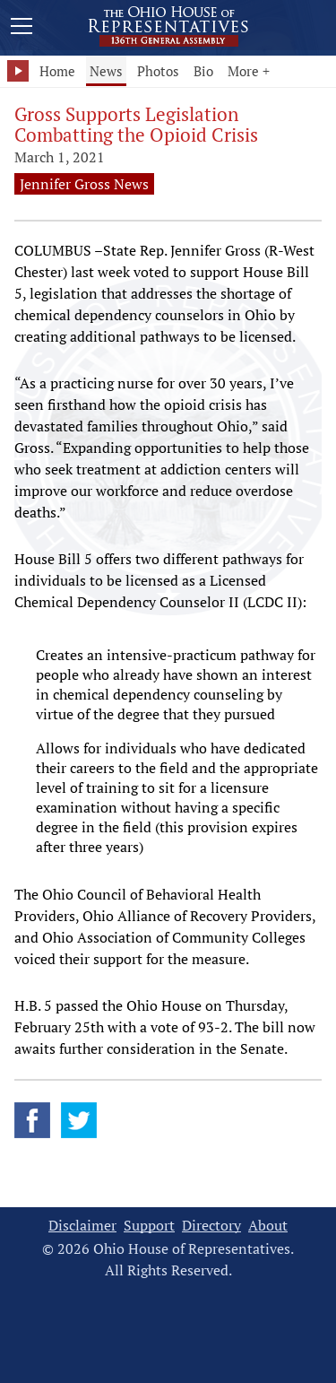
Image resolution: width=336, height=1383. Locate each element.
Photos (158, 71)
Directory (211, 1225)
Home (57, 71)
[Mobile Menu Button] (21, 28)
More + (249, 71)
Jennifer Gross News (84, 184)
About (268, 1225)
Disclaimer (82, 1225)
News (106, 71)
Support (149, 1225)
